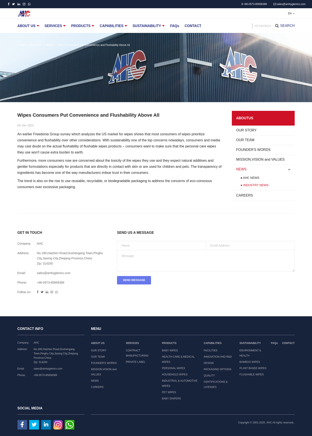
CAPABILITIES (112, 26)
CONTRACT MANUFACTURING (137, 353)
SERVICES (53, 26)
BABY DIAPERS (171, 398)
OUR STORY (246, 130)
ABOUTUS (35, 45)
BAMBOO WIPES (249, 361)
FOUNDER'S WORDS (253, 150)
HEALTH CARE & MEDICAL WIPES (178, 359)
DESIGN (209, 363)
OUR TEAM (245, 140)
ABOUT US (26, 26)
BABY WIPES (170, 350)
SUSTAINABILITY (147, 26)
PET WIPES (169, 392)
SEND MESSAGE (136, 281)
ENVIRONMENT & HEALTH (250, 353)
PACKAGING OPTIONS (217, 369)
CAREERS (244, 195)
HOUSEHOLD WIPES (174, 374)
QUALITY (209, 375)
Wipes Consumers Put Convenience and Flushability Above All (94, 45)
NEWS (50, 45)
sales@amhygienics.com (289, 4)
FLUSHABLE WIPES (251, 374)
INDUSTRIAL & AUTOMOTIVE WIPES (179, 383)
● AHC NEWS (249, 177)
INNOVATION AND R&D (218, 356)
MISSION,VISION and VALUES (260, 159)
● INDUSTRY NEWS (254, 185)
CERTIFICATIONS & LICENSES (216, 384)
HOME (21, 45)
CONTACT (193, 26)
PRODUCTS (81, 26)
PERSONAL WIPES (173, 368)
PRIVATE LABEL (135, 361)
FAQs (174, 26)
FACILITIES (210, 350)
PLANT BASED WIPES (252, 368)
